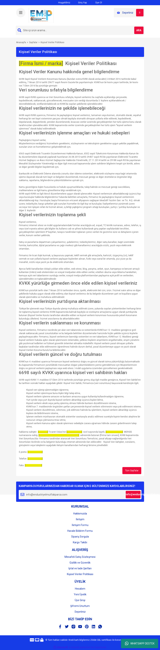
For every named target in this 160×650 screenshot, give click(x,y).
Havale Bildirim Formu (80, 530)
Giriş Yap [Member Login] (80, 2)
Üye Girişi (80, 600)
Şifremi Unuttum (80, 605)
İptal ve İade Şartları (80, 568)
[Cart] (129, 12)
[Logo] (41, 15)
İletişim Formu (80, 525)
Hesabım (80, 588)
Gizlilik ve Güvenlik (80, 562)
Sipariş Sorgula (80, 536)
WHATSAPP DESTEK (139, 643)
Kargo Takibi (80, 542)
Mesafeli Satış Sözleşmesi (80, 556)
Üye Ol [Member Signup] (96, 2)
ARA (138, 30)
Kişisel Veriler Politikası (80, 574)
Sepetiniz (80, 611)
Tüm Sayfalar (131, 470)
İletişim (80, 519)
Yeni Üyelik (80, 594)
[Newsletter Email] (80, 494)
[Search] (80, 30)
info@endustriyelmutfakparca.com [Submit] (133, 494)
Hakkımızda (80, 513)
